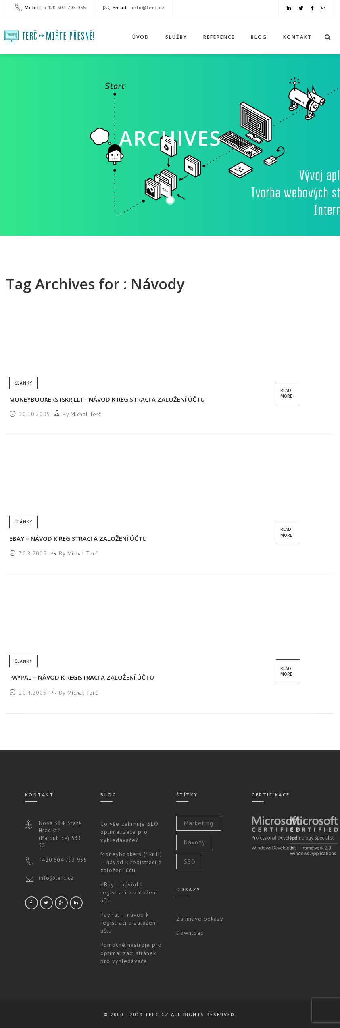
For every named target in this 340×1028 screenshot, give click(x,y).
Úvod (140, 36)
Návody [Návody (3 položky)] (194, 842)
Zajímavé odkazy (199, 918)
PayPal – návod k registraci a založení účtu (81, 677)
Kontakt (297, 36)
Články (23, 383)
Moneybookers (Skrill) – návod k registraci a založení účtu (107, 399)
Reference (219, 36)
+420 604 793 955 (65, 7)
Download (190, 932)
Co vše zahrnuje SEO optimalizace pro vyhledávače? (129, 832)
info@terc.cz (148, 7)
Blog (259, 36)
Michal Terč (86, 414)
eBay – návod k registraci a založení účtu (78, 538)
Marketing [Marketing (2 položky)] (198, 823)
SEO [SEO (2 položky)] (190, 861)
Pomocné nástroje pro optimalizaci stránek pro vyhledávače (131, 953)
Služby (176, 39)
